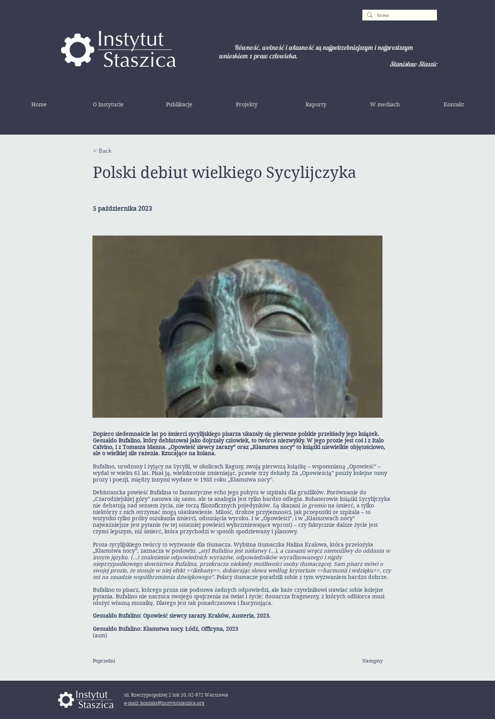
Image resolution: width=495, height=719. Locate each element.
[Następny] (363, 661)
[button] (108, 104)
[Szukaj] (399, 15)
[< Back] (118, 151)
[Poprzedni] (118, 661)
